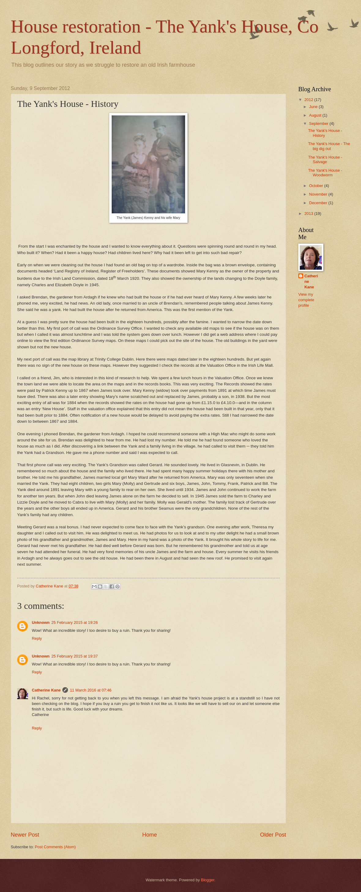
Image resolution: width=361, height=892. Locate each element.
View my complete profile (306, 300)
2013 (309, 213)
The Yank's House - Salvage (325, 159)
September (319, 123)
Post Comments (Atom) (55, 847)
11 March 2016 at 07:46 (90, 690)
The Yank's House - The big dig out (329, 146)
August (315, 115)
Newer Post (25, 835)
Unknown (41, 622)
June (314, 106)
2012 (309, 99)
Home (149, 835)
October (316, 185)
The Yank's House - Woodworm (325, 172)
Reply (37, 638)
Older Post (273, 835)
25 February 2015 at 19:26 (74, 622)
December (318, 203)
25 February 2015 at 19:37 (74, 656)
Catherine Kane (46, 690)
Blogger (207, 880)
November (318, 194)
